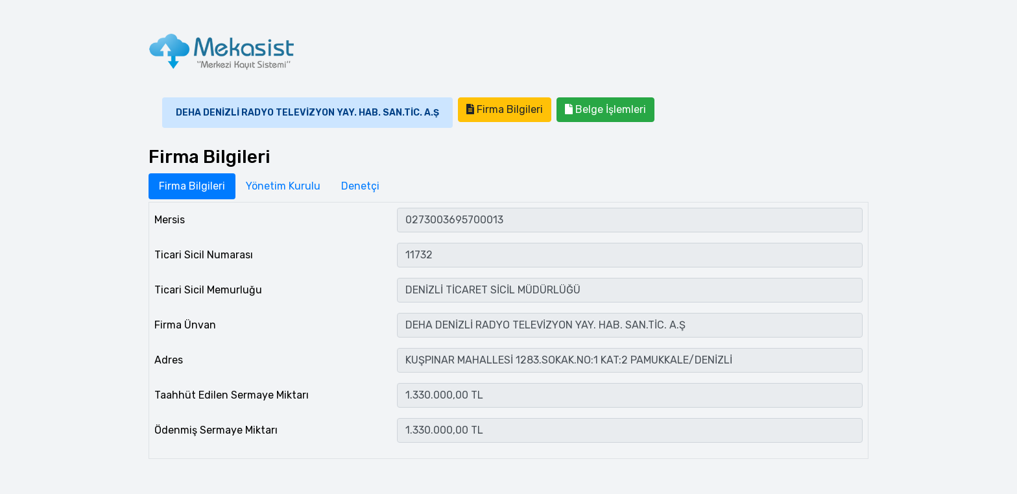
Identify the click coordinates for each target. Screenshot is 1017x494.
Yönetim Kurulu (283, 186)
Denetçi (360, 186)
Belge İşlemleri (605, 109)
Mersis (169, 220)
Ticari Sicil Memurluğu (208, 290)
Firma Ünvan (185, 325)
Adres (168, 360)
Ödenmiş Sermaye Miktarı (216, 430)
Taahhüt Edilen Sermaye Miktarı (231, 395)
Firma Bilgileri (504, 109)
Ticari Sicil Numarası (203, 255)
